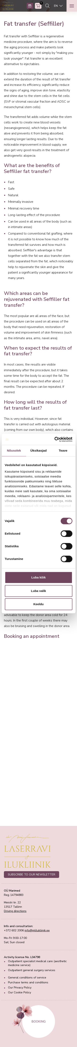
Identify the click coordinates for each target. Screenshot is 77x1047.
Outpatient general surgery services (31, 970)
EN (56, 6)
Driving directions (15, 911)
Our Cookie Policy (19, 992)
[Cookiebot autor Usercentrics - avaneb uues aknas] (54, 439)
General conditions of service (27, 977)
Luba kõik (38, 577)
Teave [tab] (63, 450)
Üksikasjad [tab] (38, 450)
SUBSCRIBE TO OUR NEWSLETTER (31, 874)
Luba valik (38, 591)
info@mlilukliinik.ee (37, 930)
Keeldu (38, 604)
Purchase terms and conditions (28, 982)
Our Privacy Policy (19, 987)
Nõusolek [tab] (14, 450)
